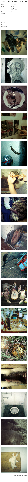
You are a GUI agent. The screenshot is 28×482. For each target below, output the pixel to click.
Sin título (14, 15)
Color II (3, 6)
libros (9, 1)
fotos (3, 1)
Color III (4, 9)
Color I (3, 4)
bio (25, 1)
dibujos (14, 1)
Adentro (3, 13)
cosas (21, 1)
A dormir (3, 22)
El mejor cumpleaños (14, 9)
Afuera (3, 16)
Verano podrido (13, 12)
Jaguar (13, 6)
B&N (2, 11)
